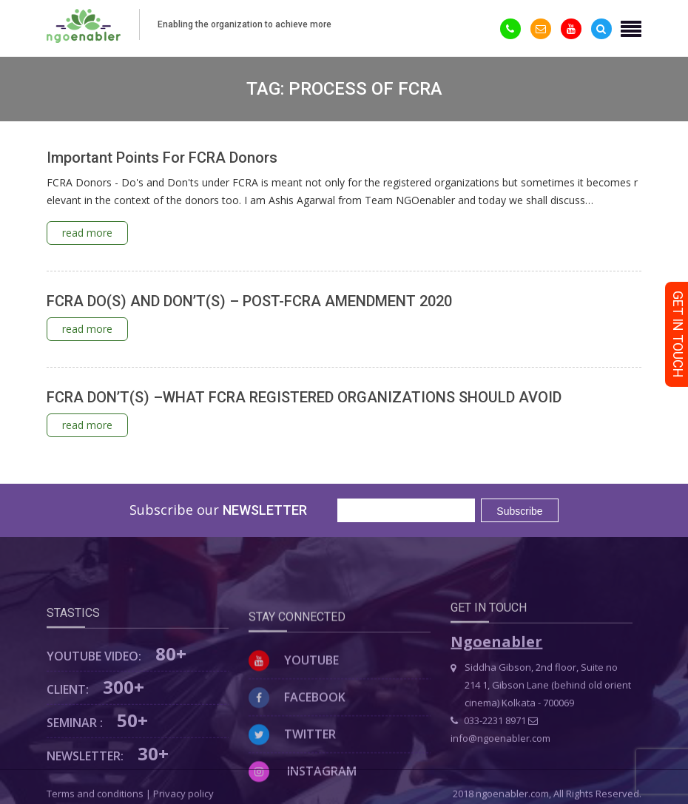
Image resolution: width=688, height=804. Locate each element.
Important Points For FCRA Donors (162, 157)
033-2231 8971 (488, 756)
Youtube (294, 705)
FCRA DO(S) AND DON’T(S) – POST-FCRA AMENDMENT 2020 (249, 301)
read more (87, 233)
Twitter (292, 779)
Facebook (297, 742)
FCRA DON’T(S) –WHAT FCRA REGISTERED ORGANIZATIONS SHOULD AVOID (304, 397)
